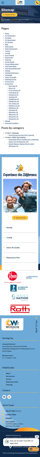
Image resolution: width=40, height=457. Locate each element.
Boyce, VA (12, 88)
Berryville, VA (13, 86)
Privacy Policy (9, 81)
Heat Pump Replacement (13, 68)
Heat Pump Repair (11, 66)
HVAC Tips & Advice (19, 137)
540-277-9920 (10, 411)
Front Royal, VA (13, 92)
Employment (9, 57)
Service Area (9, 84)
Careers (9, 379)
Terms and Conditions (12, 123)
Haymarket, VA (13, 95)
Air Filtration (9, 42)
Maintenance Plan (10, 79)
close (37, 443)
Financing (8, 60)
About (7, 33)
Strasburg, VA (13, 110)
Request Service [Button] (20, 218)
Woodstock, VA (14, 119)
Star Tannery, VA (14, 103)
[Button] (9, 15)
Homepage (8, 75)
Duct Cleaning (9, 55)
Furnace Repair (9, 62)
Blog (6, 44)
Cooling (7, 53)
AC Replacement (10, 40)
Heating (7, 70)
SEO (25, 453)
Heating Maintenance (12, 73)
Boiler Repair (9, 46)
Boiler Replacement (11, 49)
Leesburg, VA (13, 97)
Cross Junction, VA (14, 90)
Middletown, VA (14, 101)
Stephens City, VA (14, 105)
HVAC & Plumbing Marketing (12, 453)
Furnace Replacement (12, 64)
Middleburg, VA (14, 99)
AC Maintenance (10, 35)
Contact (7, 51)
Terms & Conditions (12, 437)
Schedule (9, 418)
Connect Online (11, 414)
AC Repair (8, 38)
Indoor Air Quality (10, 77)
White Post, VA (13, 114)
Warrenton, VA (13, 112)
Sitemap (7, 121)
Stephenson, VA (13, 108)
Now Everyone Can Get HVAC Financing (21, 135)
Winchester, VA (13, 116)
